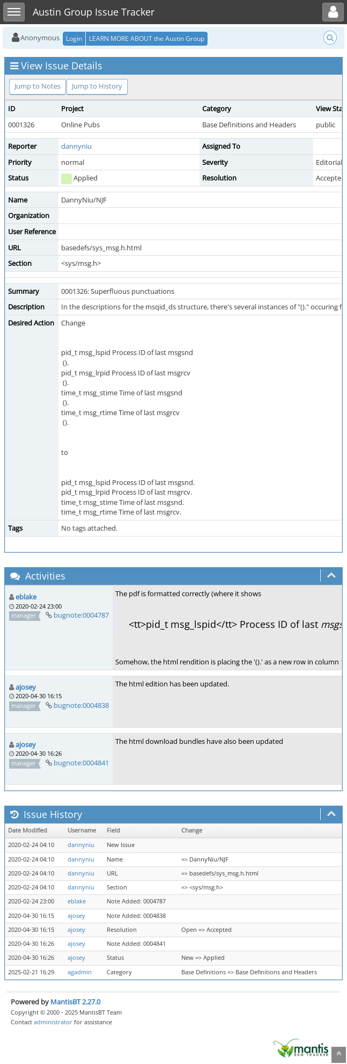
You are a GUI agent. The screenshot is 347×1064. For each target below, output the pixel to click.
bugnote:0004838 (81, 705)
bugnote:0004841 (81, 763)
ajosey (26, 687)
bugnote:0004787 (81, 615)
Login (74, 38)
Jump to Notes (37, 86)
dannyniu (76, 146)
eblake (26, 597)
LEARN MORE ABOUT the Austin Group (146, 38)
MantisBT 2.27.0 (75, 1002)
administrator (53, 1022)
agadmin (80, 972)
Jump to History (97, 86)
